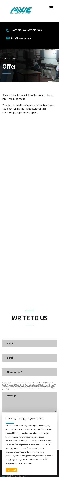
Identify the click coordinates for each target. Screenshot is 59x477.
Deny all (28, 470)
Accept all (12, 470)
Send (12, 361)
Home (5, 58)
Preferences (46, 470)
